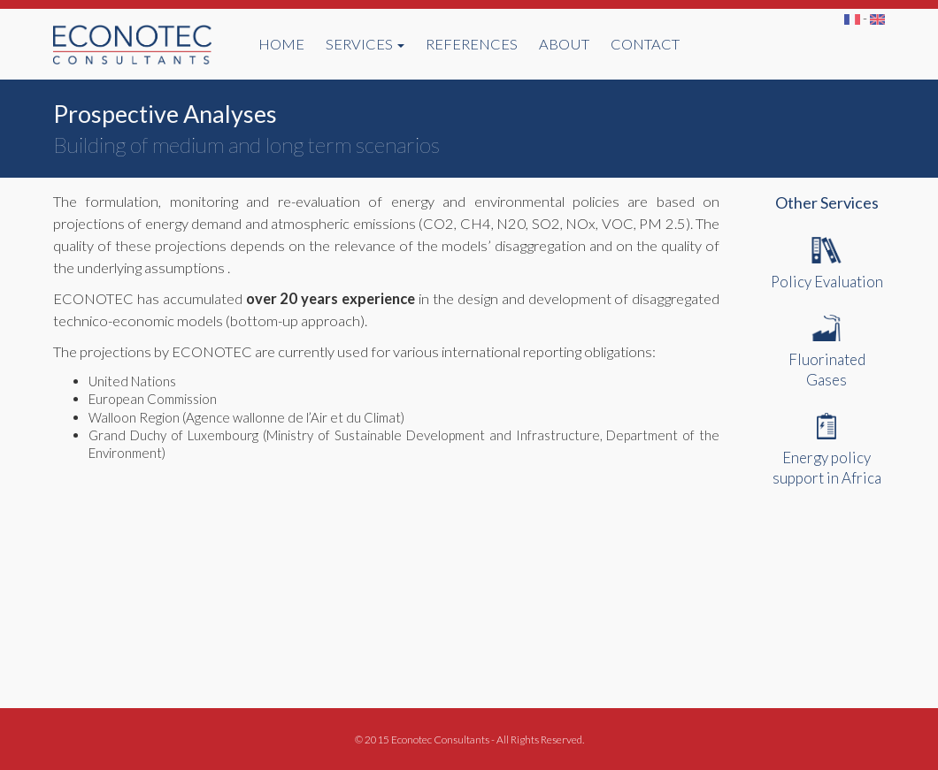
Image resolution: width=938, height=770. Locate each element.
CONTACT (645, 44)
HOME (281, 44)
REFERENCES (472, 44)
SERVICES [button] (365, 44)
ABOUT (564, 44)
